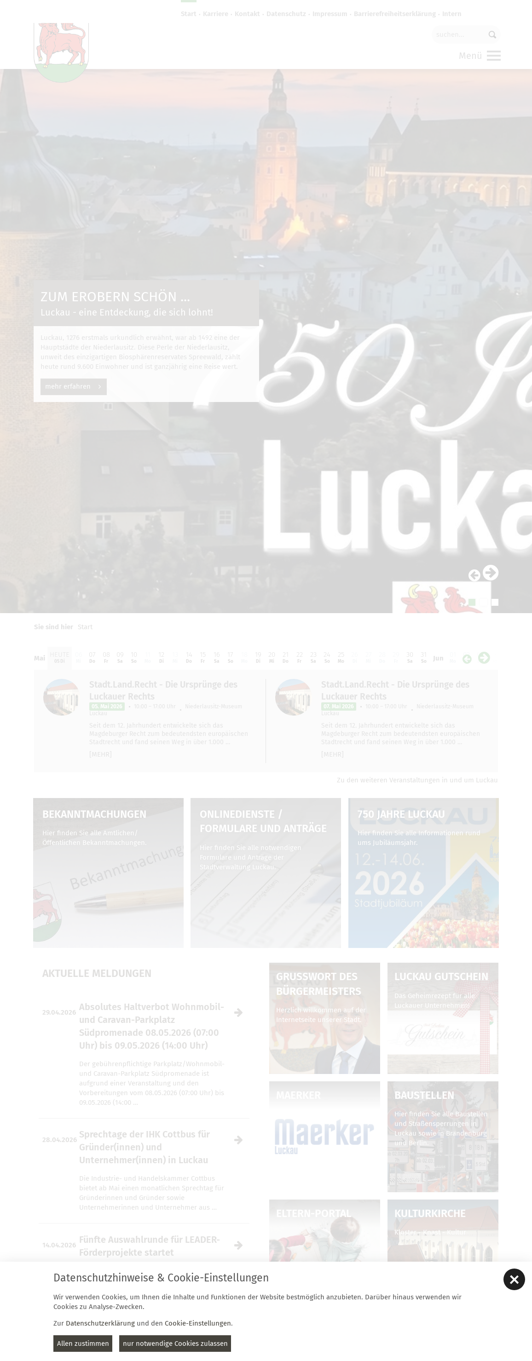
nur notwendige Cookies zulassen (175, 1343)
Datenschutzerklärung (100, 1323)
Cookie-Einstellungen (198, 1323)
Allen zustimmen (83, 1343)
